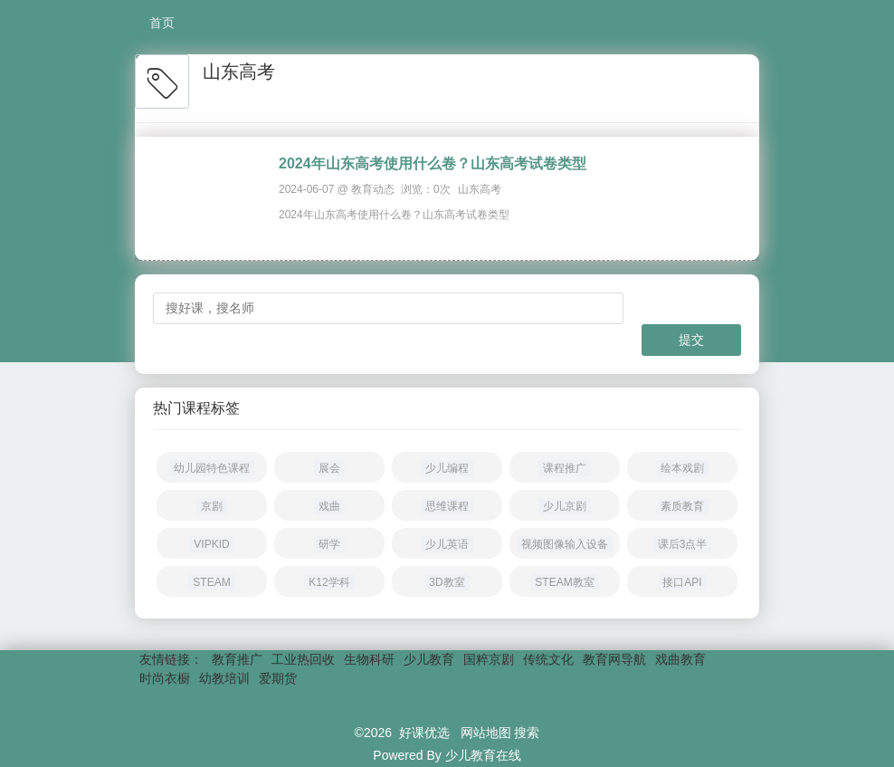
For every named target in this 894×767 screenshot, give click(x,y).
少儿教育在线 (483, 755)
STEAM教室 (564, 582)
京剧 (212, 506)
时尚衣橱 (164, 678)
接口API (681, 582)
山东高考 (479, 189)
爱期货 (278, 678)
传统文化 (548, 659)
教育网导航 (614, 659)
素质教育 (682, 506)
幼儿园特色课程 (212, 468)
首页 (162, 22)
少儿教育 (429, 659)
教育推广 (237, 659)
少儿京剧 (564, 506)
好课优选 (424, 732)
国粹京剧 (488, 659)
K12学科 (329, 582)
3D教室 (446, 582)
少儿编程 (447, 468)
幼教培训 (224, 678)
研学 (329, 544)
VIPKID (211, 544)
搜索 (526, 732)
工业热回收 (303, 659)
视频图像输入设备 (564, 544)
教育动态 (373, 189)
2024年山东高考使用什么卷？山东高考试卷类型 (432, 163)
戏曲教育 (680, 659)
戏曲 (329, 506)
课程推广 (564, 468)
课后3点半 (683, 544)
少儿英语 (447, 544)
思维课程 (447, 506)
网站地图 (486, 732)
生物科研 (369, 659)
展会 (329, 468)
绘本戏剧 (682, 468)
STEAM (211, 582)
